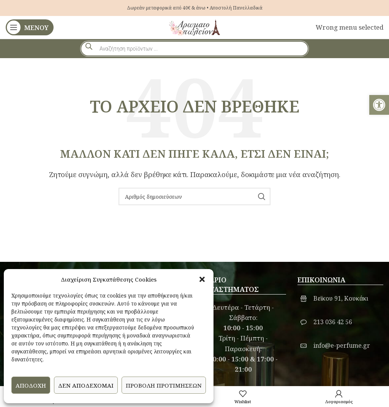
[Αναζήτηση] (194, 196)
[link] (379, 105)
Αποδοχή (31, 385)
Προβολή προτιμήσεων (164, 385)
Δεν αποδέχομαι (86, 385)
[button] (202, 279)
